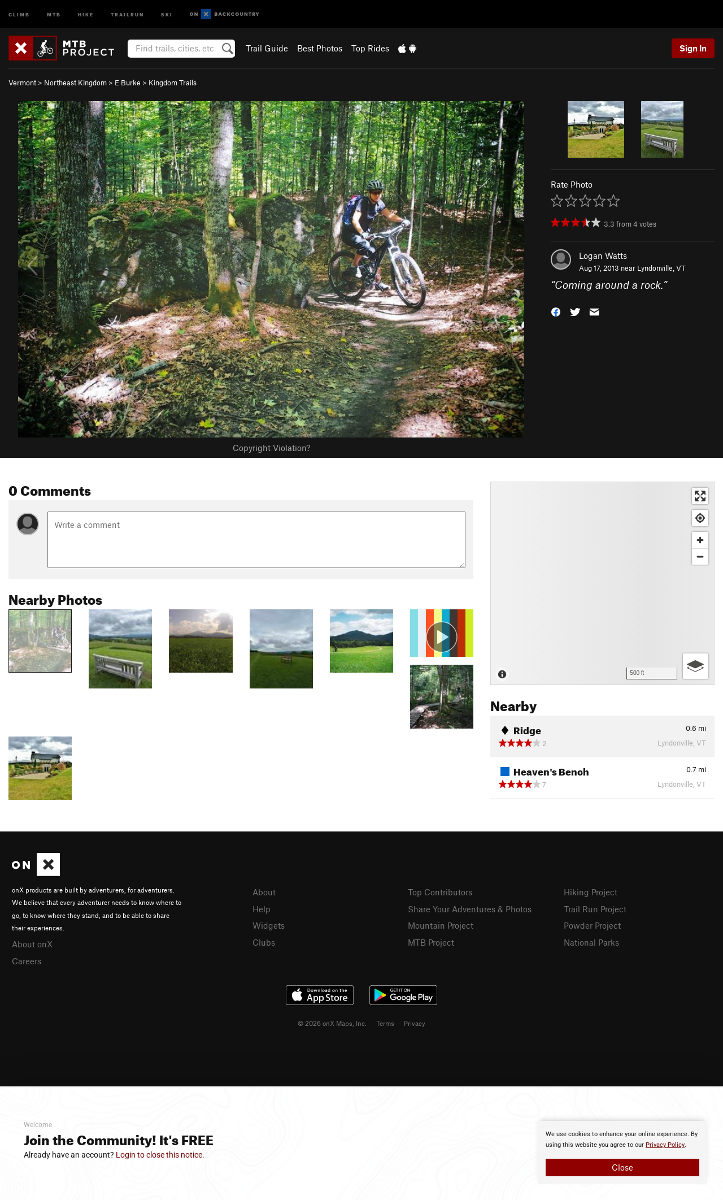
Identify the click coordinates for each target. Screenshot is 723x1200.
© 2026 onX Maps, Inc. (332, 1023)
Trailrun (127, 14)
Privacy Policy (665, 1145)
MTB (54, 14)
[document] (622, 1152)
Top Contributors (440, 892)
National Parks (591, 942)
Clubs (263, 942)
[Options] (695, 666)
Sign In (693, 48)
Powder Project (592, 925)
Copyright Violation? (271, 448)
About (264, 892)
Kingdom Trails (173, 82)
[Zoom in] (700, 540)
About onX (32, 944)
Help (261, 909)
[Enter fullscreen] (700, 496)
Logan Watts (603, 255)
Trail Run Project (595, 909)
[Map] (602, 583)
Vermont (22, 82)
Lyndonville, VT (661, 267)
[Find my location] (700, 518)
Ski (167, 14)
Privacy (414, 1023)
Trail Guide (267, 48)
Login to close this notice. (160, 1154)
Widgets (268, 925)
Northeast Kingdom (75, 82)
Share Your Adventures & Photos (470, 909)
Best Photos (319, 48)
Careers (26, 961)
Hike (86, 14)
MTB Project (431, 942)
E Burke (128, 82)
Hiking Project (590, 892)
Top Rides (370, 48)
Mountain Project (440, 925)
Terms (385, 1023)
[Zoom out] (700, 556)
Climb (19, 14)
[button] (556, 311)
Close (622, 1167)
